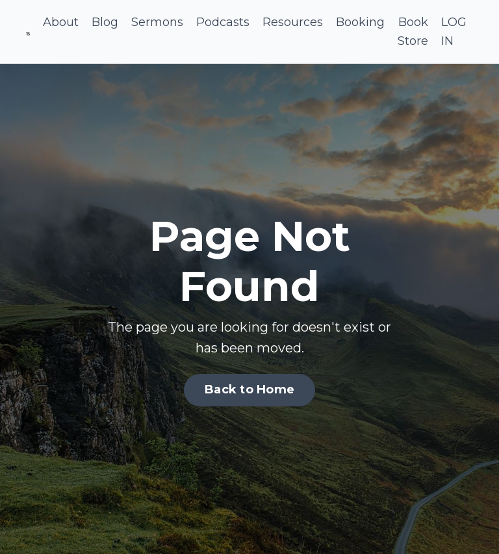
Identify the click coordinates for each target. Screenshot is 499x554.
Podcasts (223, 22)
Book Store (413, 31)
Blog (105, 22)
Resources (292, 22)
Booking (360, 22)
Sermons (157, 22)
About (61, 22)
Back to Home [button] (249, 389)
